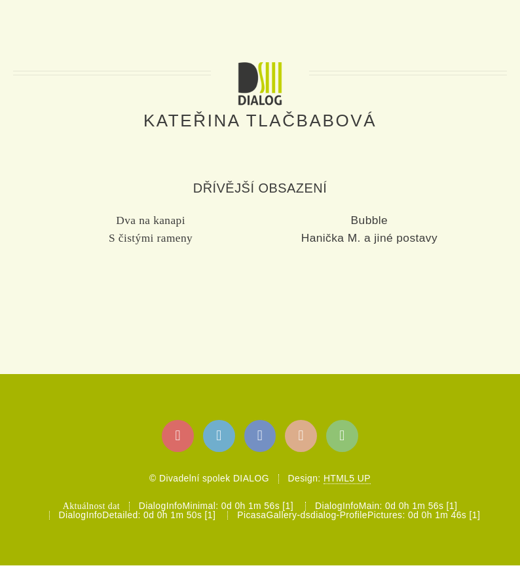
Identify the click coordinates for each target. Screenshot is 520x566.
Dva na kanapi (150, 220)
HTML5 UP (347, 478)
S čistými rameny (151, 238)
